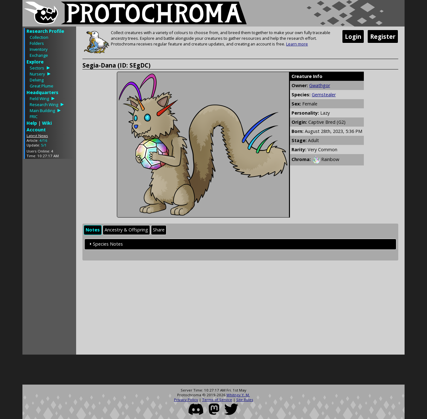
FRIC (34, 116)
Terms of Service (217, 399)
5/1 (44, 145)
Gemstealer (324, 95)
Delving (37, 80)
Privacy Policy (186, 399)
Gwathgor (319, 85)
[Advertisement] (49, 258)
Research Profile (45, 31)
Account (36, 130)
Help (32, 123)
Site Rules (244, 399)
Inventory (38, 49)
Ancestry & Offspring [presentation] (126, 230)
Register (382, 36)
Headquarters (42, 92)
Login (353, 36)
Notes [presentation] (93, 230)
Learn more (297, 44)
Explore (35, 62)
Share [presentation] (159, 230)
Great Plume (41, 86)
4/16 (43, 140)
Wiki (47, 123)
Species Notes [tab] (105, 244)
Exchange (39, 55)
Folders (37, 43)
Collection (39, 37)
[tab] (93, 230)
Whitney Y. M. (238, 394)
